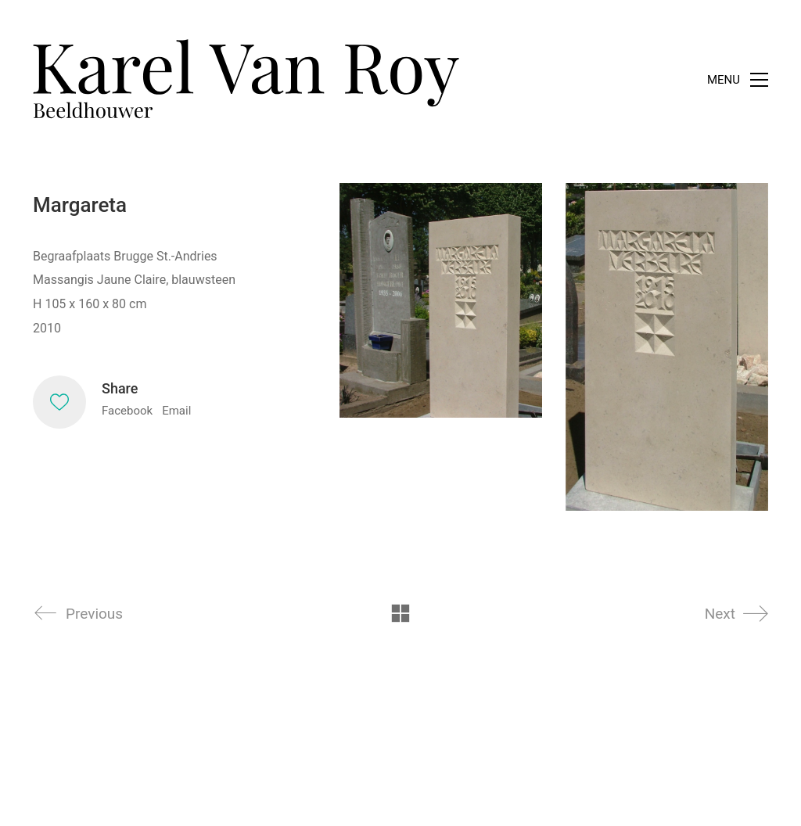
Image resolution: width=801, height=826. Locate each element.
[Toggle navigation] (737, 80)
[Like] (59, 402)
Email (176, 411)
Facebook (127, 411)
